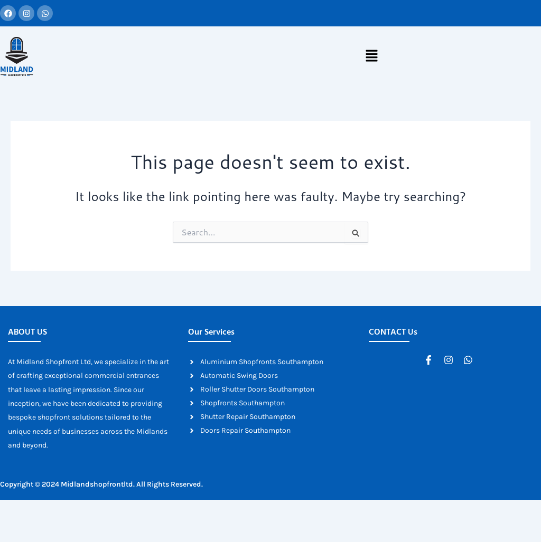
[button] (371, 56)
